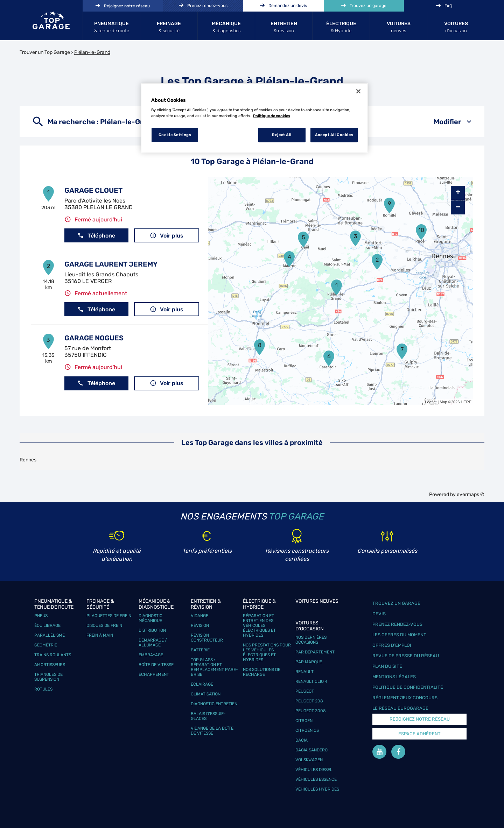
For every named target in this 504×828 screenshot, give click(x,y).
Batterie (200, 649)
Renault (304, 671)
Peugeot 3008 (310, 710)
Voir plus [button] (166, 235)
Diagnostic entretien (214, 703)
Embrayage (151, 654)
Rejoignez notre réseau (420, 719)
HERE (466, 402)
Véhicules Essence (316, 779)
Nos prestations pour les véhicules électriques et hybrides (267, 652)
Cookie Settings (175, 134)
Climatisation (205, 694)
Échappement (154, 674)
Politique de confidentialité (407, 687)
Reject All (282, 134)
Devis (379, 613)
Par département (315, 652)
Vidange (199, 615)
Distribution (152, 630)
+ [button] (458, 192)
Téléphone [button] (96, 235)
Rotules (43, 689)
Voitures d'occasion (309, 626)
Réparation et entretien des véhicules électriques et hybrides (259, 625)
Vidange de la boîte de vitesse (212, 731)
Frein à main (99, 635)
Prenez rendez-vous (397, 624)
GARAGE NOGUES (94, 338)
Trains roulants (52, 654)
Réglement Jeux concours (405, 697)
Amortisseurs (49, 664)
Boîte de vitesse (156, 664)
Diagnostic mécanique (150, 618)
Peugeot (304, 691)
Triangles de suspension (48, 677)
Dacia (301, 740)
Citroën (304, 720)
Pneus (41, 615)
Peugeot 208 (309, 701)
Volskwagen (309, 759)
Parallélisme (49, 635)
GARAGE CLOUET (93, 190)
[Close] (358, 91)
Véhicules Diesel (313, 769)
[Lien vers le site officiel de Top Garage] (51, 20)
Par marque (308, 661)
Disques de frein (104, 625)
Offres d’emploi (391, 645)
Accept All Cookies (334, 134)
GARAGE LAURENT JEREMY (111, 264)
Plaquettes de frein (108, 615)
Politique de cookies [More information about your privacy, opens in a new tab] (271, 115)
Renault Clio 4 (311, 681)
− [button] (457, 207)
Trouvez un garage (396, 603)
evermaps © (470, 494)
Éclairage (202, 684)
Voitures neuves (316, 601)
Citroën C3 (307, 730)
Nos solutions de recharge (261, 672)
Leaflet (430, 402)
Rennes (28, 460)
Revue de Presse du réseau (405, 655)
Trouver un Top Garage (45, 52)
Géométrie (45, 645)
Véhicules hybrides (317, 789)
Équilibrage (47, 625)
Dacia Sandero (311, 750)
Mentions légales (394, 676)
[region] (254, 118)
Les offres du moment (399, 634)
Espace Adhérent (419, 733)
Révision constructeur (207, 638)
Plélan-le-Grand (92, 52)
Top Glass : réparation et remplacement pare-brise (214, 667)
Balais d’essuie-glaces (208, 716)
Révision (200, 625)
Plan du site (387, 666)
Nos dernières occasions (311, 640)
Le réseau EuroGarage (400, 708)
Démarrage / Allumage (153, 642)
